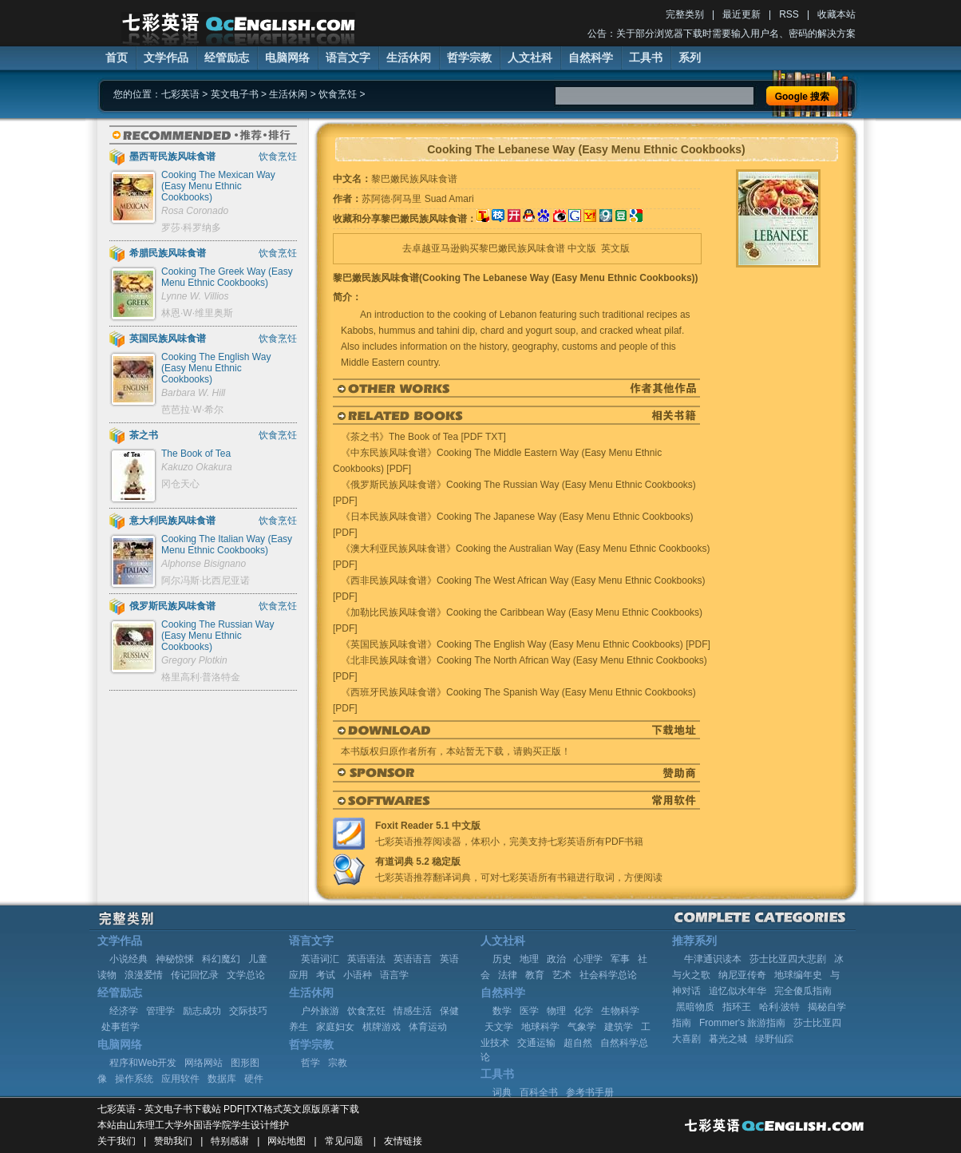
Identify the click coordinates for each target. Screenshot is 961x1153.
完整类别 (685, 14)
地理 (529, 959)
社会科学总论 (608, 975)
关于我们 (116, 1141)
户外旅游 (320, 1010)
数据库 (222, 1078)
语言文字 (348, 57)
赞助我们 (173, 1141)
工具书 (645, 57)
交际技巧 (248, 1010)
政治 (556, 959)
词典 (502, 1092)
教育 (534, 975)
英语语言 (412, 959)
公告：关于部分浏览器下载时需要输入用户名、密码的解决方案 (721, 33)
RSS (789, 14)
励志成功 (202, 1010)
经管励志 (226, 57)
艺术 (561, 975)
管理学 (160, 1010)
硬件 (253, 1078)
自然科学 (590, 57)
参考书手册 (590, 1092)
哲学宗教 (469, 57)
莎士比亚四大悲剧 (787, 959)
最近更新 (741, 14)
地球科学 (540, 1026)
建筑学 (618, 1026)
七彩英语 (180, 94)
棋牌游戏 (381, 1026)
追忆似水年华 (737, 990)
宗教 (337, 1062)
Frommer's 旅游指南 (742, 1022)
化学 (583, 1010)
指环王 (736, 1006)
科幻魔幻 (221, 959)
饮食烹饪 (337, 94)
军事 (620, 959)
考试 (325, 975)
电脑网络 (287, 57)
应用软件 (180, 1078)
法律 (507, 975)
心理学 (588, 959)
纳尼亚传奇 (742, 975)
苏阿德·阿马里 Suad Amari (418, 198)
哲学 (310, 1062)
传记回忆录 (195, 975)
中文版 (582, 248)
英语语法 (366, 959)
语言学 (394, 975)
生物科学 (620, 1010)
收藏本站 (836, 14)
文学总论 (246, 975)
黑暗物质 (695, 1006)
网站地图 (286, 1141)
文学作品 (166, 57)
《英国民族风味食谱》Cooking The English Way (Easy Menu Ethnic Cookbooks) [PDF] (525, 644)
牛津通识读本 (713, 959)
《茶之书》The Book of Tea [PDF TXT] (423, 436)
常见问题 (344, 1141)
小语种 (357, 975)
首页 (116, 57)
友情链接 (403, 1141)
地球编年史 (798, 975)
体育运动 (428, 1026)
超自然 (578, 1042)
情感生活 (412, 1010)
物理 (556, 1010)
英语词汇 (320, 959)
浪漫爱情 (144, 975)
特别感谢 (230, 1141)
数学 (502, 1010)
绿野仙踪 (774, 1038)
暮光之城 (728, 1038)
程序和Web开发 (142, 1062)
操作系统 (134, 1078)
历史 (502, 959)
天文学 (498, 1026)
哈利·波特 (779, 1006)
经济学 (123, 1010)
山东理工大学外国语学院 (178, 1125)
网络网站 (203, 1062)
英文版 (615, 248)
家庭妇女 (335, 1026)
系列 (689, 57)
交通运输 (536, 1042)
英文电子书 (235, 94)
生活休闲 (408, 57)
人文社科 (530, 57)
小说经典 (128, 959)
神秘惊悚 (175, 959)
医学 (529, 1010)
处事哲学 (120, 1026)
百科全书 (539, 1092)
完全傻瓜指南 (803, 990)
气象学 (582, 1026)
